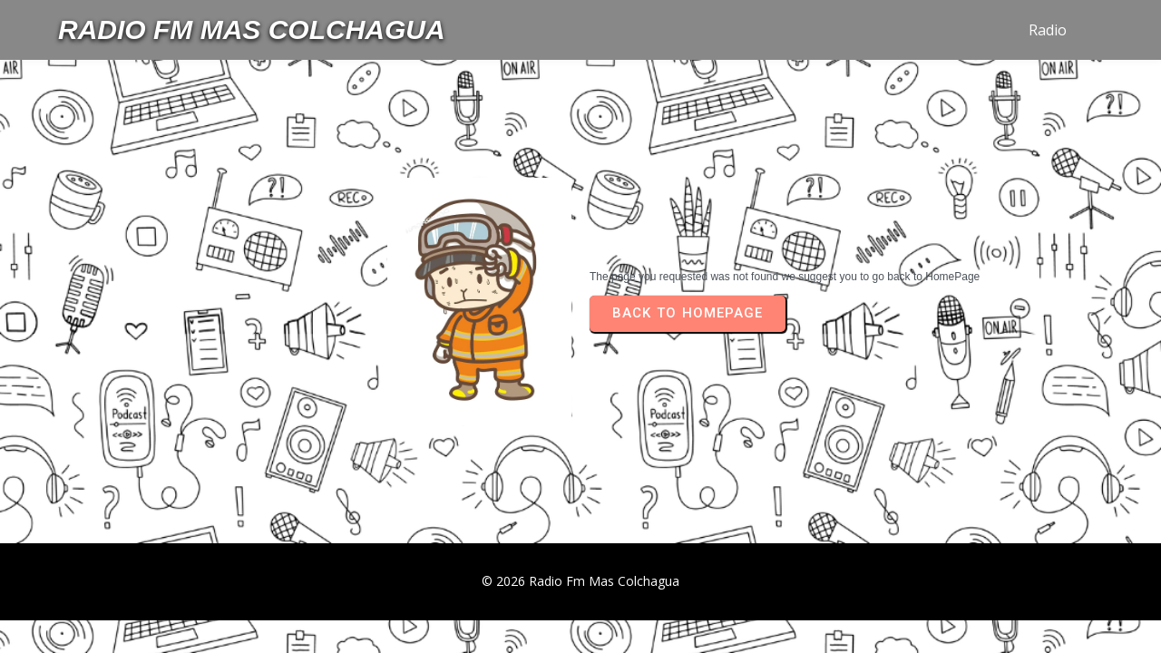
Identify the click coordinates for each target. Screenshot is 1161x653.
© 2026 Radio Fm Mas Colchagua (580, 581)
